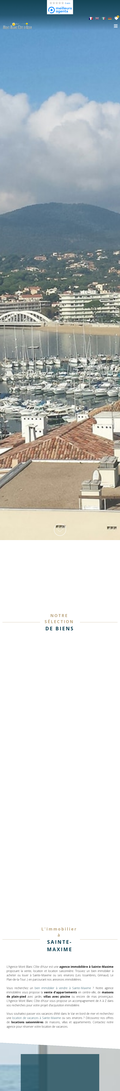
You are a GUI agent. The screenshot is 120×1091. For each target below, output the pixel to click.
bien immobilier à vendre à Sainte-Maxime (63, 978)
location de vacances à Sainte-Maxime (36, 1008)
